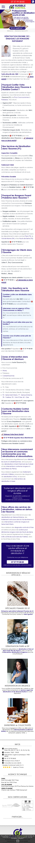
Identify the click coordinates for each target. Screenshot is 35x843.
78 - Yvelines (7, 397)
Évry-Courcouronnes (21, 97)
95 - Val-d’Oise (17, 397)
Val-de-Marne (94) (8, 238)
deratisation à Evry (10, 477)
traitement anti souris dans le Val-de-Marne (16, 519)
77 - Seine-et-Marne (25, 395)
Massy (5, 371)
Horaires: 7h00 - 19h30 (11, 752)
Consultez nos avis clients (12, 763)
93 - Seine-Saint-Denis (10, 395)
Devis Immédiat (18, 28)
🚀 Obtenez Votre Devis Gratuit (12, 434)
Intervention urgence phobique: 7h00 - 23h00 (17, 755)
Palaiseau (4, 100)
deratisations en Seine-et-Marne (12, 517)
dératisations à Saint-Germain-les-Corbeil (18, 464)
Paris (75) (28, 236)
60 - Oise (26, 397)
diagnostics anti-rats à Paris (24, 527)
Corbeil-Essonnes (8, 376)
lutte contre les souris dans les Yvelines (14, 537)
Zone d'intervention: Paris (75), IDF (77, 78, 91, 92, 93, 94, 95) (17, 749)
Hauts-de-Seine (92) (26, 238)
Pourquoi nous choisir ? (12, 761)
